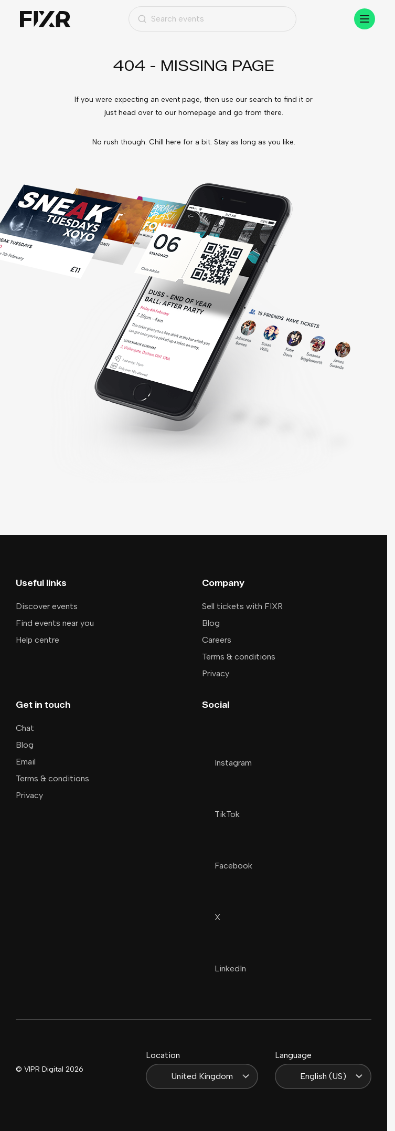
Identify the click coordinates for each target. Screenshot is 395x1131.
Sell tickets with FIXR (242, 606)
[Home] (45, 19)
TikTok (221, 814)
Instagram (227, 763)
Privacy (215, 673)
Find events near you (55, 623)
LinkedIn (224, 968)
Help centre (37, 640)
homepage (197, 112)
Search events (170, 19)
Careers (216, 640)
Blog (211, 623)
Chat (25, 728)
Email (26, 762)
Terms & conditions (238, 657)
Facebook (227, 866)
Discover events (47, 606)
